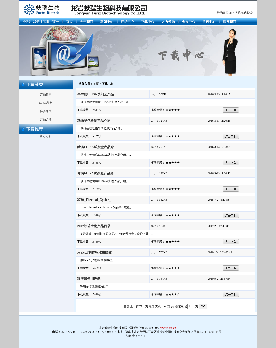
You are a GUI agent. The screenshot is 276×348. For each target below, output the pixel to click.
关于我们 (86, 22)
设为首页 (222, 12)
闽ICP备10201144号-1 (210, 332)
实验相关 (46, 111)
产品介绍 (46, 119)
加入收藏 (235, 12)
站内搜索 (247, 12)
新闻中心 (107, 22)
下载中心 (147, 22)
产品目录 (46, 94)
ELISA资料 (46, 102)
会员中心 (188, 22)
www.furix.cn (168, 327)
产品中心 (127, 22)
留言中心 (209, 22)
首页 (69, 22)
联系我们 (229, 22)
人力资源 (168, 22)
